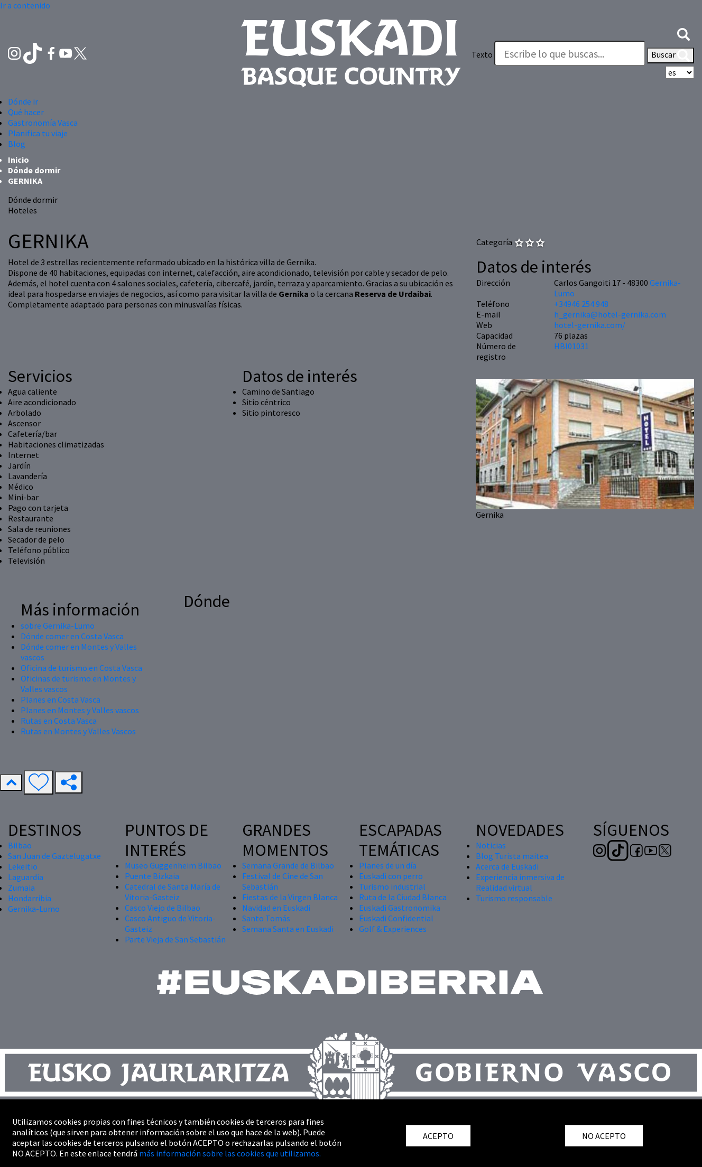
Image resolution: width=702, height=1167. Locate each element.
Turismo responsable (514, 898)
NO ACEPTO (604, 1136)
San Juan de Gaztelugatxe (54, 856)
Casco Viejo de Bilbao (162, 907)
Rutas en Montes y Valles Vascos (78, 731)
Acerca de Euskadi (507, 866)
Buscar (670, 55)
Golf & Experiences (393, 928)
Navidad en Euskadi (276, 907)
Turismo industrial (392, 886)
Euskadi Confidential (396, 918)
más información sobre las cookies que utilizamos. (230, 1153)
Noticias (491, 845)
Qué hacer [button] (26, 112)
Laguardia (25, 877)
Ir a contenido (25, 5)
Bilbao (20, 845)
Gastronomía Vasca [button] (43, 122)
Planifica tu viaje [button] (38, 133)
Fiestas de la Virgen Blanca (290, 897)
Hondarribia (29, 898)
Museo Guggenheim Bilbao (173, 865)
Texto (482, 54)
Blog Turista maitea (512, 856)
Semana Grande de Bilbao (288, 865)
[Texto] (569, 53)
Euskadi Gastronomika (399, 907)
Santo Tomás (266, 918)
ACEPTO (438, 1136)
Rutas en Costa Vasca (59, 720)
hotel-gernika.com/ (589, 325)
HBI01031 (571, 346)
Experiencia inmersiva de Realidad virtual (520, 882)
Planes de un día (388, 865)
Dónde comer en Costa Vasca (72, 636)
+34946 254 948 (581, 303)
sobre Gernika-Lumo (58, 625)
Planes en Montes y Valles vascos (80, 710)
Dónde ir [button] (23, 101)
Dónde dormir (34, 170)
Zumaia (21, 887)
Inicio (18, 159)
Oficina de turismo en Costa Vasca (81, 667)
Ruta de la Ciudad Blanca (403, 897)
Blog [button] (16, 143)
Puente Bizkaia (152, 876)
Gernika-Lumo (34, 908)
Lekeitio (23, 866)
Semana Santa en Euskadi (288, 928)
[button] (683, 33)
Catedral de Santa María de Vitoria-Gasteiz (172, 891)
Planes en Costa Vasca (60, 699)
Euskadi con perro (391, 876)
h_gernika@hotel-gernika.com (610, 314)
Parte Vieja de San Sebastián (175, 939)
